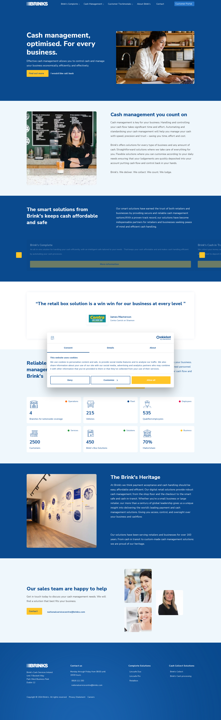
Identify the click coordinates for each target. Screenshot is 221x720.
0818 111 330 (77, 680)
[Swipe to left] (19, 255)
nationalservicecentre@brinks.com (66, 612)
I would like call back (62, 73)
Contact (33, 611)
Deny (70, 380)
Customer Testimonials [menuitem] (119, 4)
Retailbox (134, 680)
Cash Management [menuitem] (93, 4)
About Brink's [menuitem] (144, 4)
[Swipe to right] (202, 255)
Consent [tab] (68, 348)
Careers (91, 697)
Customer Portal (183, 3)
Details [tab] (110, 348)
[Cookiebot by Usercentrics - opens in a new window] (158, 338)
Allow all (151, 380)
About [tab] (153, 348)
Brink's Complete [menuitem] (69, 4)
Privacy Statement (77, 697)
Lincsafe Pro (135, 676)
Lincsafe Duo (135, 671)
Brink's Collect (176, 671)
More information (109, 264)
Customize (111, 380)
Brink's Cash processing (180, 676)
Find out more (36, 73)
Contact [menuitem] (160, 4)
